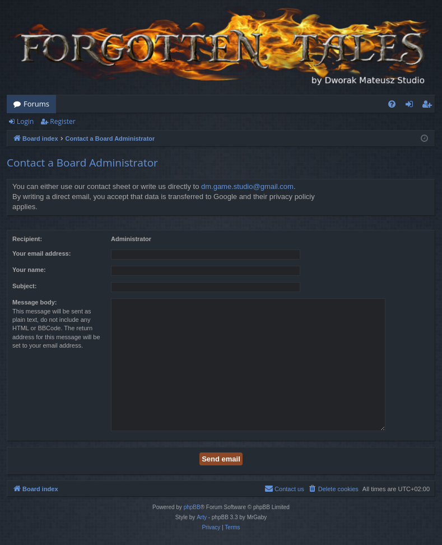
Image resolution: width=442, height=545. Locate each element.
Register (62, 121)
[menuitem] (392, 104)
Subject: (24, 286)
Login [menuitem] (411, 106)
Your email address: (41, 253)
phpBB (192, 507)
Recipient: (27, 238)
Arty (202, 517)
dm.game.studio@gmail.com (247, 186)
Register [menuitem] (429, 106)
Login (25, 121)
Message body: (34, 302)
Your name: (29, 269)
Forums (36, 104)
